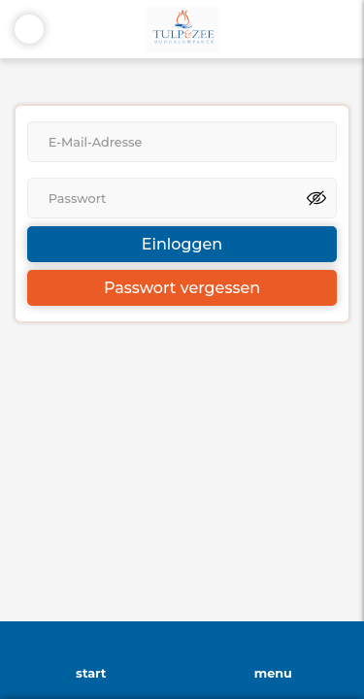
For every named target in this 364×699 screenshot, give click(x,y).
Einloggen (182, 244)
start (91, 673)
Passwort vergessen (182, 288)
